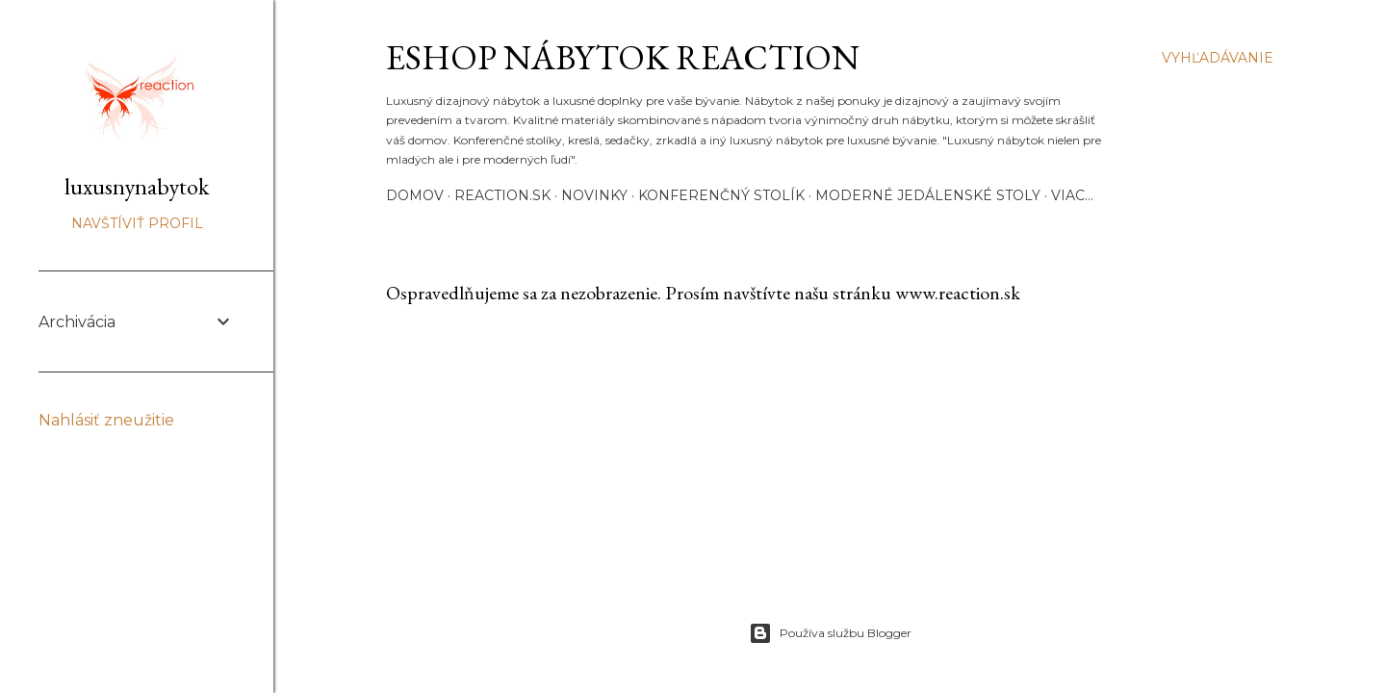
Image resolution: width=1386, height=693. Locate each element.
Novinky (594, 195)
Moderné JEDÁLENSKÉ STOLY (927, 195)
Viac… (1072, 195)
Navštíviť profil (137, 223)
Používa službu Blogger (830, 633)
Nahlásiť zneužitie (106, 420)
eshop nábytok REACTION (623, 57)
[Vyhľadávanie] (1217, 58)
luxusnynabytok (136, 186)
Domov (415, 195)
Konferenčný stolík (721, 195)
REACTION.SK (502, 195)
